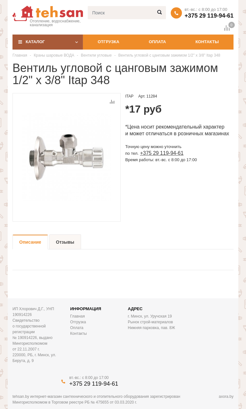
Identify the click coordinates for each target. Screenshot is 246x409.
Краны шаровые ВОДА (54, 55)
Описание (30, 242)
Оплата (157, 41)
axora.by (226, 396)
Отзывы (65, 242)
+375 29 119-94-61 (209, 16)
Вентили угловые (96, 55)
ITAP (129, 96)
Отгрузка (108, 41)
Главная (19, 55)
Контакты (207, 41)
